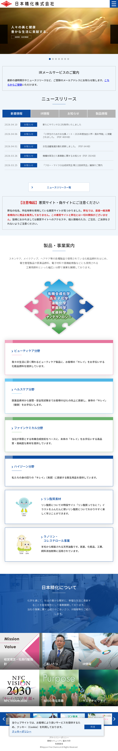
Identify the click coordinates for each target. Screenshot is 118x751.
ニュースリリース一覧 (59, 187)
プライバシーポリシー (59, 737)
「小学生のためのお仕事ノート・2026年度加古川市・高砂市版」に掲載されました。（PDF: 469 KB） (77, 135)
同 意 (93, 727)
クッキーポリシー (21, 731)
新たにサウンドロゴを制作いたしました (62, 124)
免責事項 (59, 743)
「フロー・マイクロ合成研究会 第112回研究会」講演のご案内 (72, 165)
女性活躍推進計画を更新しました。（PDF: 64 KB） (67, 146)
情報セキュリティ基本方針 (59, 740)
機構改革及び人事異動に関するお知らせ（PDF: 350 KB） (70, 155)
